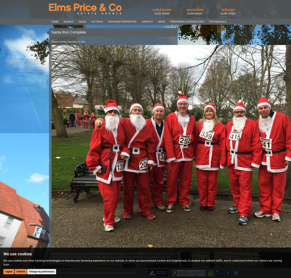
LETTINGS (97, 21)
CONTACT (147, 21)
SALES (82, 21)
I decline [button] (20, 271)
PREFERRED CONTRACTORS (187, 21)
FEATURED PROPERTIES (122, 21)
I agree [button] (8, 271)
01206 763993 (228, 13)
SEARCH (69, 21)
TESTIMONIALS (217, 21)
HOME (55, 21)
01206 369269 (162, 13)
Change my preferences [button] (41, 271)
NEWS (161, 21)
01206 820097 (195, 13)
